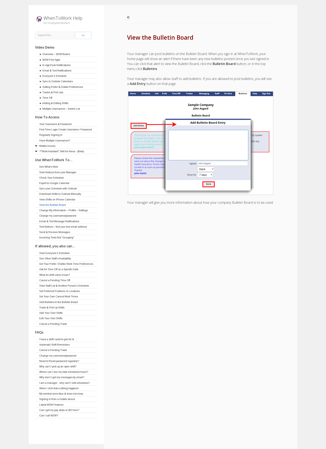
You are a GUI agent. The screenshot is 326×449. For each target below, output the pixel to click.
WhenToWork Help (62, 18)
